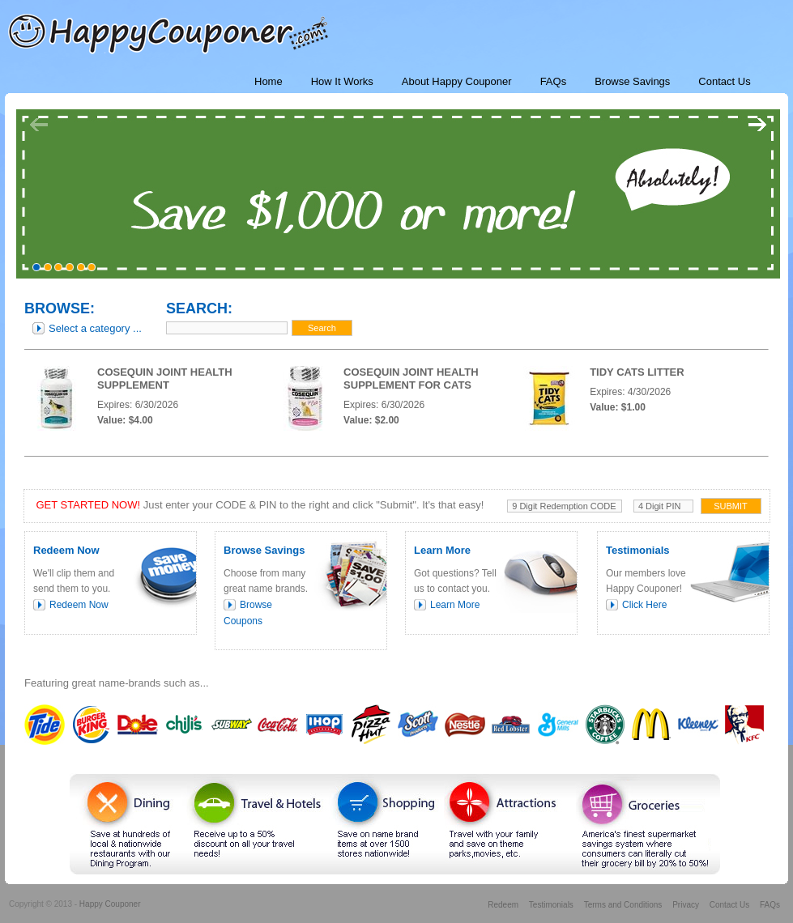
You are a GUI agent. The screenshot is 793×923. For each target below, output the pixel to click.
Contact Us (729, 904)
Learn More (455, 604)
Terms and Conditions (623, 904)
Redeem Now (79, 604)
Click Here (644, 604)
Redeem (503, 904)
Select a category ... (95, 328)
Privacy (685, 904)
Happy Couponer (110, 904)
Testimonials (551, 904)
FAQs (770, 904)
